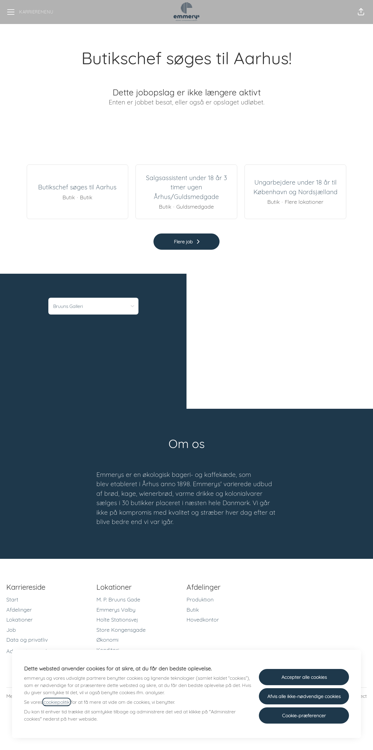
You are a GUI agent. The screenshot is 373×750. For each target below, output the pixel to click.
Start (12, 599)
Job (11, 629)
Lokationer (19, 619)
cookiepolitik (57, 702)
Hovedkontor (202, 619)
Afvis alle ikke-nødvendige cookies (304, 696)
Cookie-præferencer (304, 715)
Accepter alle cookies (304, 677)
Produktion (200, 599)
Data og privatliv (27, 639)
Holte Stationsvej (117, 619)
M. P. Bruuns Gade (118, 599)
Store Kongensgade (121, 629)
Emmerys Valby (115, 609)
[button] (361, 12)
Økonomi (107, 639)
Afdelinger (19, 609)
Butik (192, 609)
